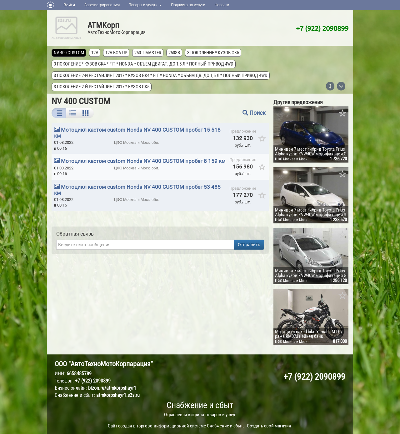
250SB (174, 53)
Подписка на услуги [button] (188, 5)
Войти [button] (69, 5)
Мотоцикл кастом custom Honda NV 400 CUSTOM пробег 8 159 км (143, 161)
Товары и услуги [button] (145, 5)
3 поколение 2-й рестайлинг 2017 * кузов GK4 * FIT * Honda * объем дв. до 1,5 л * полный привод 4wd (161, 75)
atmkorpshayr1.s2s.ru (118, 395)
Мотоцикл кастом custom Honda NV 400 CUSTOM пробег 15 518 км (137, 133)
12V (94, 53)
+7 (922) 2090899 (322, 28)
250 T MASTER (147, 53)
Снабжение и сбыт (200, 405)
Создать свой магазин (269, 426)
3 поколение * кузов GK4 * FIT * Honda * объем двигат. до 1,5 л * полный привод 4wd (143, 64)
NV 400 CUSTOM (69, 53)
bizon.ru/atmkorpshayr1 (112, 388)
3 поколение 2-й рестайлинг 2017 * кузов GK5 (101, 87)
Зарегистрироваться (102, 5)
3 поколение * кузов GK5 (213, 53)
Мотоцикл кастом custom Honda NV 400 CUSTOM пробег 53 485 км (137, 190)
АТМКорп (103, 25)
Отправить (249, 244)
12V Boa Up (116, 53)
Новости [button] (222, 5)
